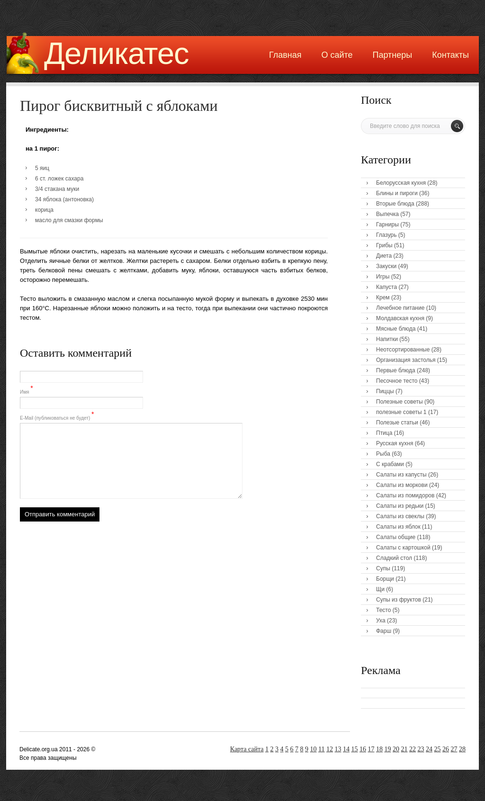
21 (404, 749)
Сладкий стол (394, 558)
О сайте (336, 55)
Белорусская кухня (401, 183)
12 (329, 749)
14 (346, 749)
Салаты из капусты (401, 474)
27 (454, 749)
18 (379, 749)
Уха (381, 620)
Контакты (450, 55)
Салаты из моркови (402, 485)
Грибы (384, 245)
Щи (380, 589)
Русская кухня (394, 443)
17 (371, 749)
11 (321, 749)
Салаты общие (395, 537)
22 (412, 749)
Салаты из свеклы (400, 516)
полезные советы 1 (401, 412)
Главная (285, 55)
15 (354, 749)
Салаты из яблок (398, 526)
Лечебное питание (400, 308)
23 (421, 749)
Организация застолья (405, 360)
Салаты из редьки (399, 506)
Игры (382, 276)
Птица (384, 433)
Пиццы (385, 391)
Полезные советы (399, 401)
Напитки (387, 339)
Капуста (386, 287)
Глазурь (386, 235)
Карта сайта (247, 749)
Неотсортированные (403, 349)
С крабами (390, 464)
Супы (383, 568)
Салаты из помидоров (405, 495)
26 (445, 749)
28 (462, 749)
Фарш (383, 631)
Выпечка (387, 214)
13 (338, 749)
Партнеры (393, 55)
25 (437, 749)
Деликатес (116, 53)
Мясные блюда (396, 328)
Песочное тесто (396, 381)
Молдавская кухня (400, 318)
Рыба (383, 453)
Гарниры (387, 224)
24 (429, 749)
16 (362, 749)
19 (388, 749)
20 (396, 749)
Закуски (386, 266)
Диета (384, 255)
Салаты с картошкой (403, 547)
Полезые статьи (397, 422)
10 (313, 749)
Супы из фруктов (398, 599)
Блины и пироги (397, 193)
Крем (383, 297)
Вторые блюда (395, 203)
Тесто (383, 610)
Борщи (385, 579)
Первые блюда (395, 370)
